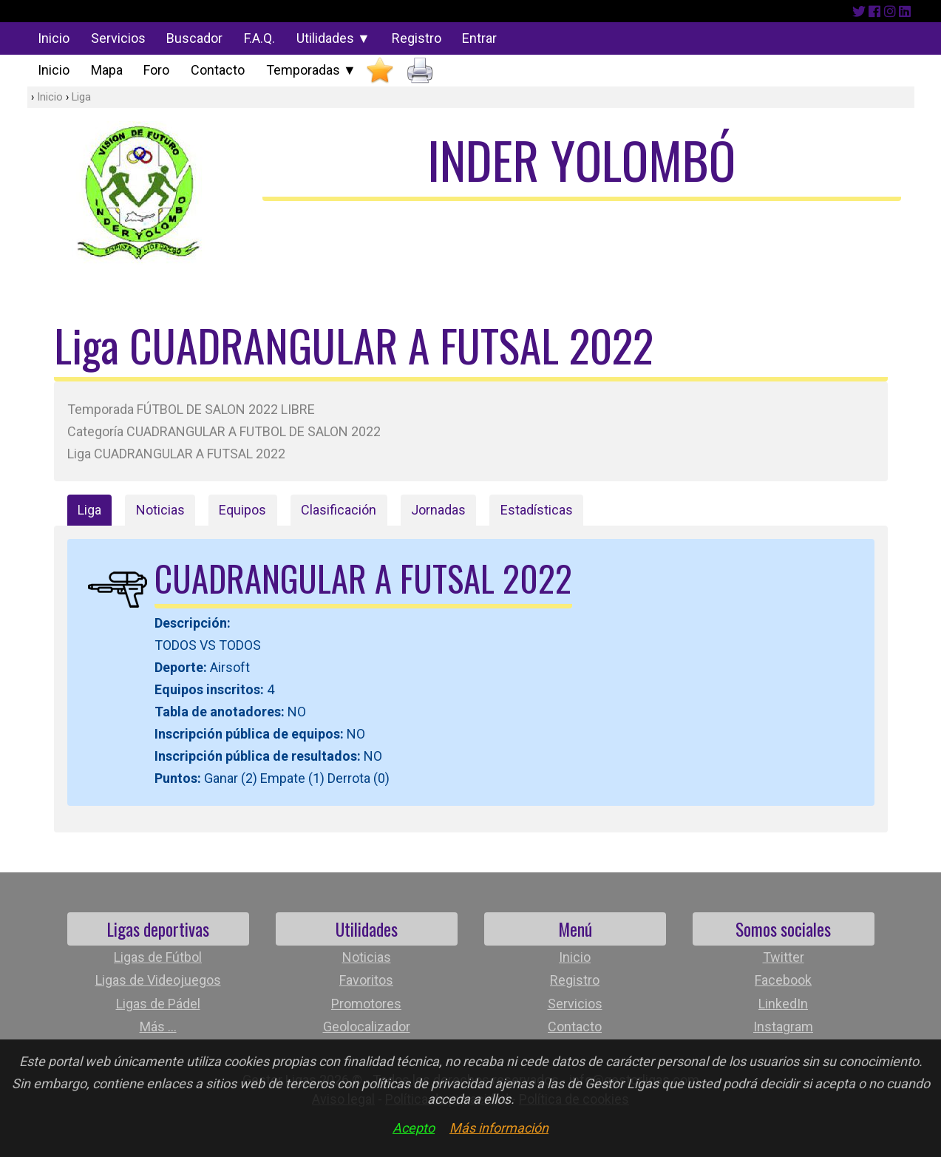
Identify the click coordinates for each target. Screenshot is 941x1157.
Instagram (783, 1026)
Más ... (158, 1026)
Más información (498, 1128)
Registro (416, 38)
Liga (81, 97)
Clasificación (338, 510)
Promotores (366, 1003)
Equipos (242, 510)
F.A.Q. (259, 38)
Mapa (107, 70)
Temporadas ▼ (311, 70)
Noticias (160, 510)
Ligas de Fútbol (158, 957)
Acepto (414, 1128)
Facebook (783, 980)
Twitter (783, 957)
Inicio (53, 38)
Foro (156, 70)
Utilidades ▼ (333, 38)
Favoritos (366, 980)
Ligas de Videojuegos (158, 980)
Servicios (118, 38)
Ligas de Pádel (158, 1003)
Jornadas (438, 510)
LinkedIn (783, 1003)
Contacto (218, 70)
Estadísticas (536, 510)
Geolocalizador (366, 1026)
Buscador (194, 38)
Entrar (479, 38)
